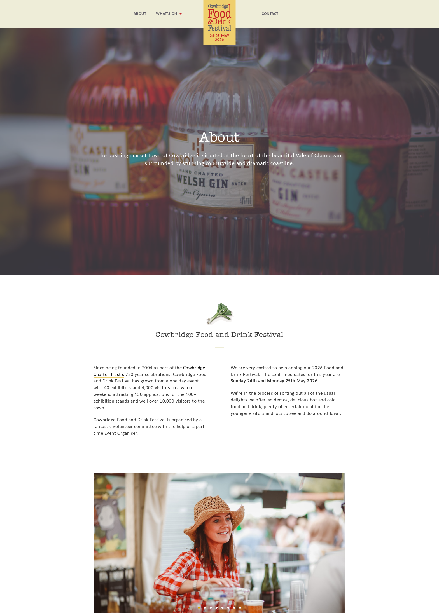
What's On (166, 14)
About (140, 14)
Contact (270, 14)
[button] (199, 608)
